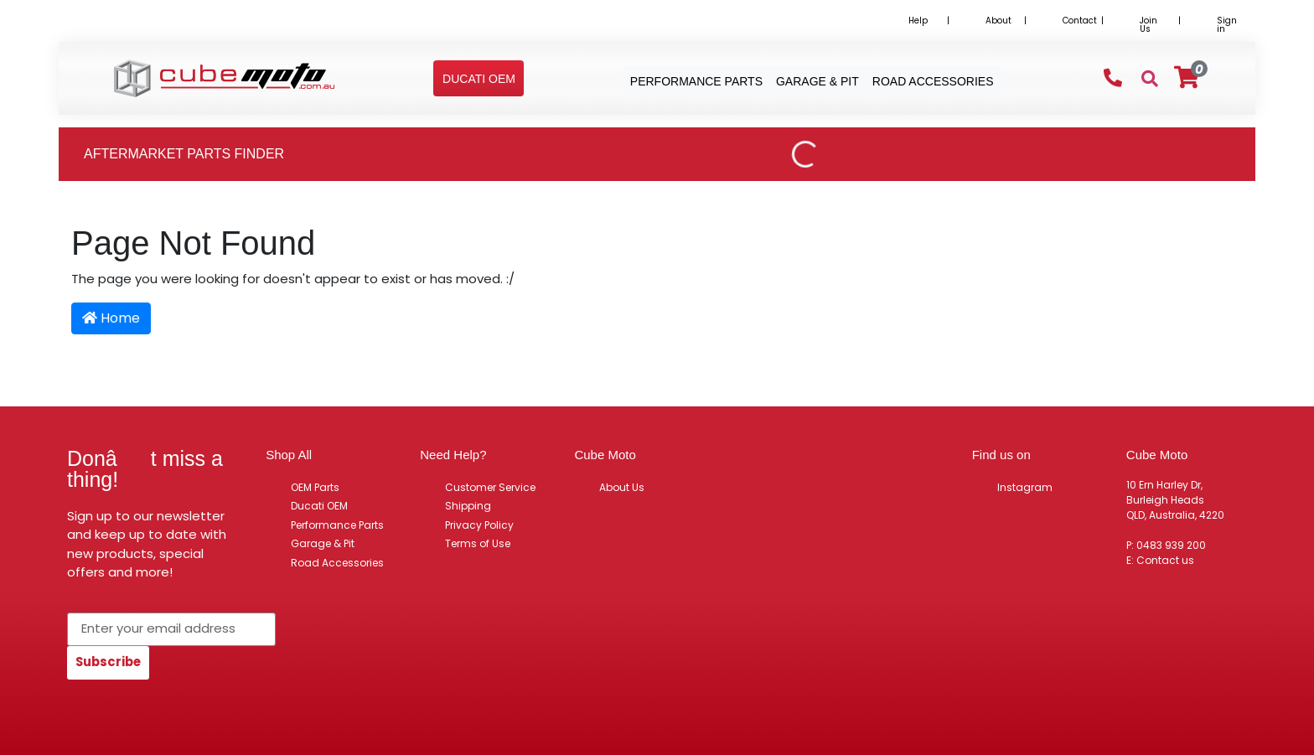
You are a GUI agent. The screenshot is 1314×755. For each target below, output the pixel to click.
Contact (1080, 20)
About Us (621, 487)
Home (111, 318)
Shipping (468, 506)
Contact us (1165, 560)
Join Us (1148, 24)
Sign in (1227, 24)
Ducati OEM (319, 506)
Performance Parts (337, 525)
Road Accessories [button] (933, 81)
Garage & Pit (322, 543)
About (998, 20)
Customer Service (490, 487)
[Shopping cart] (1186, 77)
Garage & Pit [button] (817, 81)
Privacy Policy (479, 525)
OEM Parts (315, 487)
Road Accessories (337, 563)
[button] (478, 78)
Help (918, 20)
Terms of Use (477, 543)
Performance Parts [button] (696, 81)
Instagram (1025, 487)
